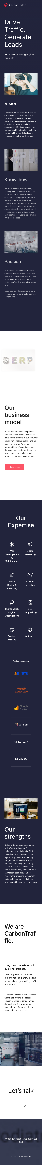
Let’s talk (21, 1090)
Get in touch (16, 467)
